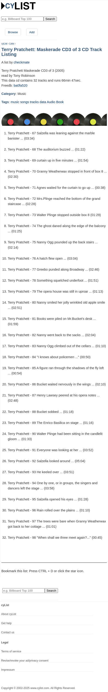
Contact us (7, 632)
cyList (4, 43)
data (43, 102)
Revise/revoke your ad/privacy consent (24, 660)
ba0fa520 (21, 85)
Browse (13, 32)
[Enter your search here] (22, 18)
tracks (34, 102)
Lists (11, 43)
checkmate (22, 62)
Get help (6, 623)
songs (24, 102)
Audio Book (55, 102)
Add (31, 32)
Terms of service (11, 651)
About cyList (8, 614)
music (15, 102)
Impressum (8, 669)
